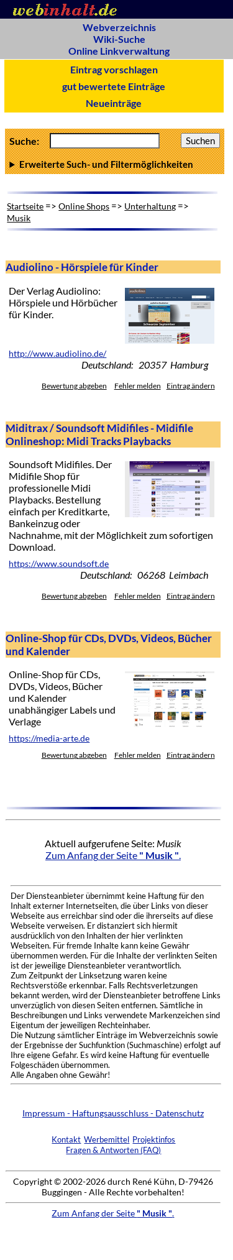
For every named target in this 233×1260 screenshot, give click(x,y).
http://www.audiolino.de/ (57, 354)
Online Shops (83, 206)
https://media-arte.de (49, 738)
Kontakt (66, 1139)
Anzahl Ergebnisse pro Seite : (114, 164)
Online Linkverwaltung (119, 51)
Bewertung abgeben (74, 386)
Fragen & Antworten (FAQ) (113, 1150)
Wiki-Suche (119, 39)
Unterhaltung (150, 206)
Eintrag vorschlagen (114, 69)
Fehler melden (137, 386)
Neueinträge (113, 103)
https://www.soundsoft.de (59, 564)
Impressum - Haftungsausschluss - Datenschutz (113, 1113)
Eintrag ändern (191, 386)
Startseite (25, 206)
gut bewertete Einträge (113, 86)
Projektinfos (153, 1139)
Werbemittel (106, 1139)
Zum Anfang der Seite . (113, 855)
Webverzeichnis (119, 27)
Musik (18, 218)
